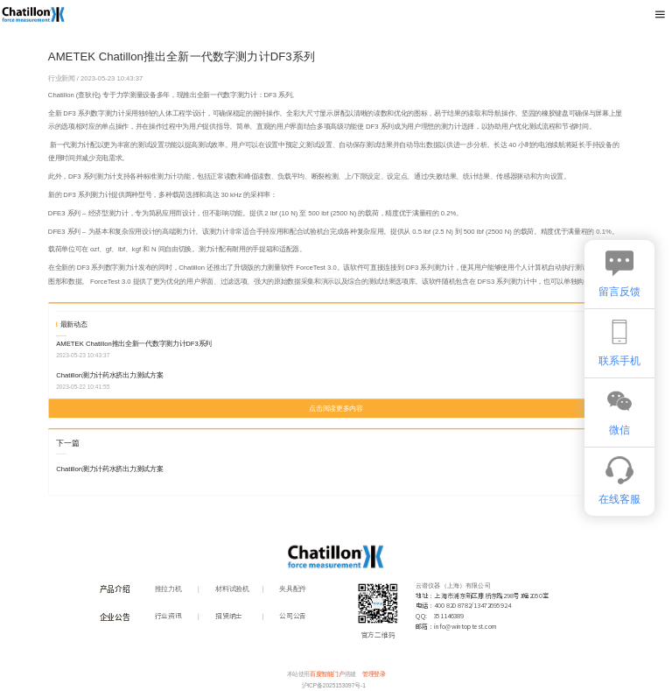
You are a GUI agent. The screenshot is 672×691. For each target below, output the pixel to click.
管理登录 (373, 674)
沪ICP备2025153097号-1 (334, 685)
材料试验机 (231, 589)
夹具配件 (292, 589)
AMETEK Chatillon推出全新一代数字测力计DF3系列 (134, 344)
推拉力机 (168, 589)
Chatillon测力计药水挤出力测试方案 (109, 375)
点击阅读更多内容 (335, 408)
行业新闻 (62, 78)
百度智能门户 (327, 674)
